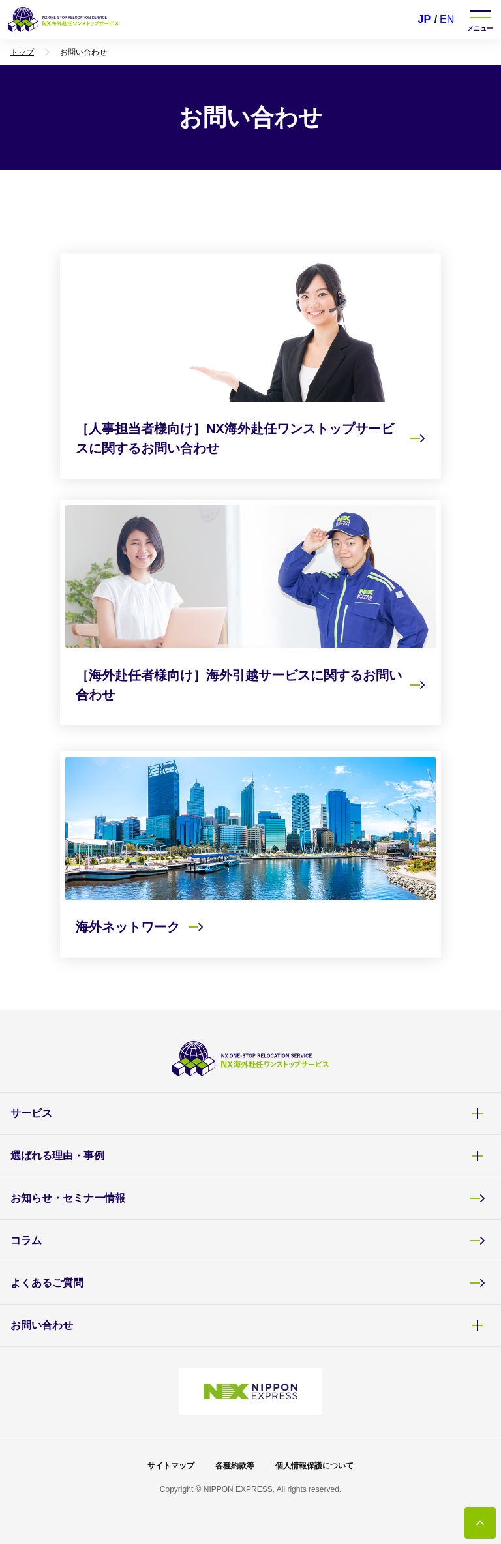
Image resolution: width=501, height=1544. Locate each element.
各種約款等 (234, 1465)
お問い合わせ (247, 1325)
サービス (247, 1113)
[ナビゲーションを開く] (480, 19)
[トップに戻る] (480, 1523)
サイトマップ (170, 1465)
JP (424, 19)
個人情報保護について (314, 1465)
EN (447, 19)
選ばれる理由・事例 (247, 1156)
